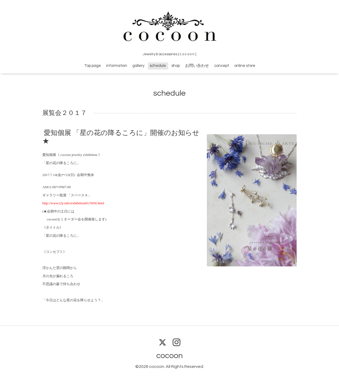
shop (175, 66)
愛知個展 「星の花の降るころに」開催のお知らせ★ (120, 137)
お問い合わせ (197, 66)
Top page (92, 66)
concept (221, 66)
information (116, 66)
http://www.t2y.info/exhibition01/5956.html (73, 203)
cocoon (169, 355)
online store (244, 66)
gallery (138, 66)
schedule (158, 66)
